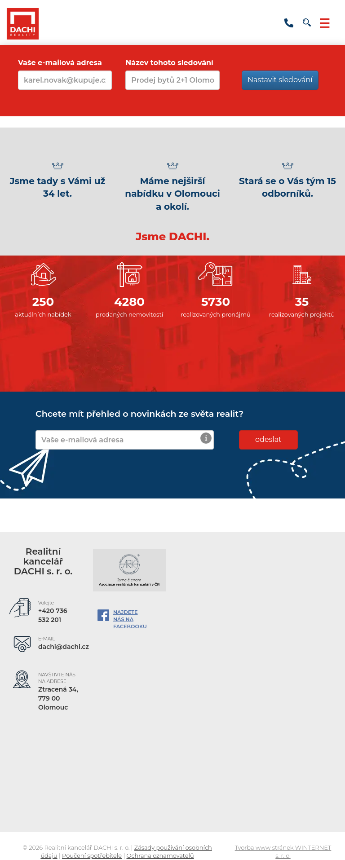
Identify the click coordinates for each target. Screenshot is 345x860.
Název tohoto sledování (169, 62)
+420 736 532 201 (289, 23)
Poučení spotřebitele (92, 855)
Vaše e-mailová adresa (60, 62)
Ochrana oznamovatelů (160, 855)
